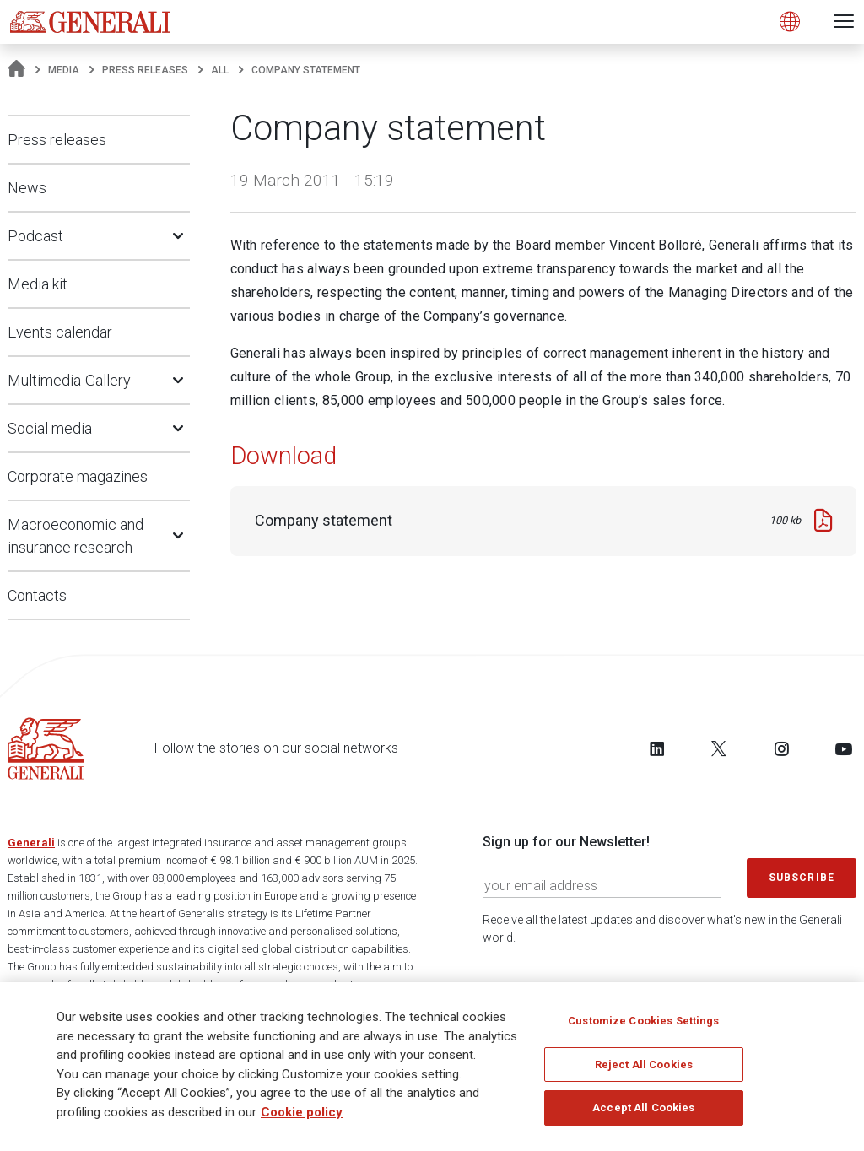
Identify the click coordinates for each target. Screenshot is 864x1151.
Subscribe (801, 878)
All (220, 70)
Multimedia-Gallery (69, 380)
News (27, 188)
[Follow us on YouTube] (843, 748)
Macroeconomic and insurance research (75, 536)
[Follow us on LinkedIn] (657, 748)
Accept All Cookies (643, 1112)
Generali (31, 842)
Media (63, 70)
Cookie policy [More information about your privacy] (302, 1117)
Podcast (35, 236)
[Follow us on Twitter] (719, 748)
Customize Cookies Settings (643, 1025)
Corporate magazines (78, 476)
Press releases (145, 70)
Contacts (37, 595)
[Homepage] (16, 70)
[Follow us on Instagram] (781, 748)
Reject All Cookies (644, 1069)
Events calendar (60, 332)
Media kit (38, 284)
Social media (50, 428)
